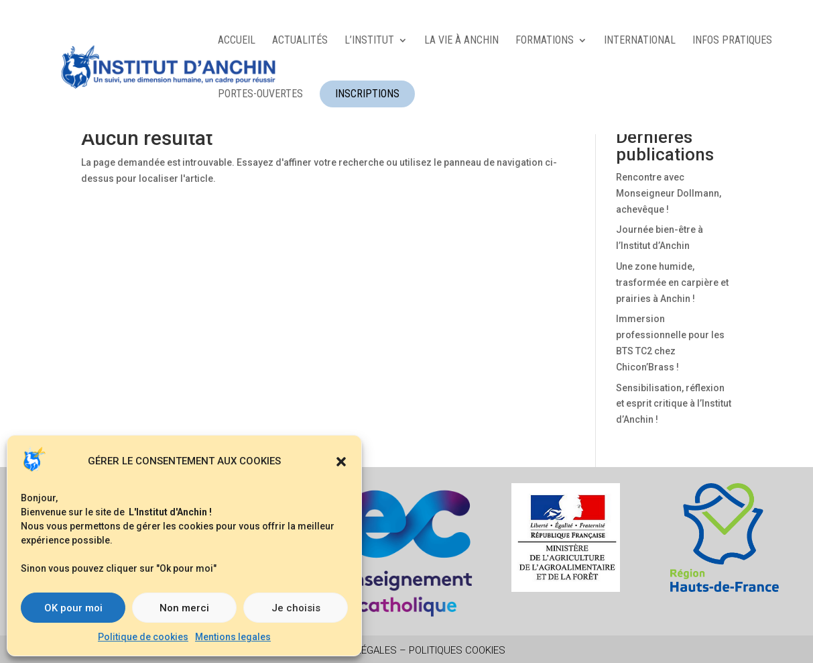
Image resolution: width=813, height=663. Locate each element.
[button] (341, 461)
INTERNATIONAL (640, 41)
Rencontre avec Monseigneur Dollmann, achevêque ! (668, 193)
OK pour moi (73, 608)
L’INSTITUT (369, 41)
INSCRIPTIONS (367, 93)
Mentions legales (233, 636)
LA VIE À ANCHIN (461, 41)
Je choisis (295, 608)
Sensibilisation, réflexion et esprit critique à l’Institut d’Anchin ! (673, 403)
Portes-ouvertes (260, 94)
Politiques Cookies (457, 650)
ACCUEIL (236, 41)
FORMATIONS (544, 41)
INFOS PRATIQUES (732, 41)
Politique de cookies (143, 636)
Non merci (184, 608)
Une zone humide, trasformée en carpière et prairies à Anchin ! (672, 282)
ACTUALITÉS (300, 41)
